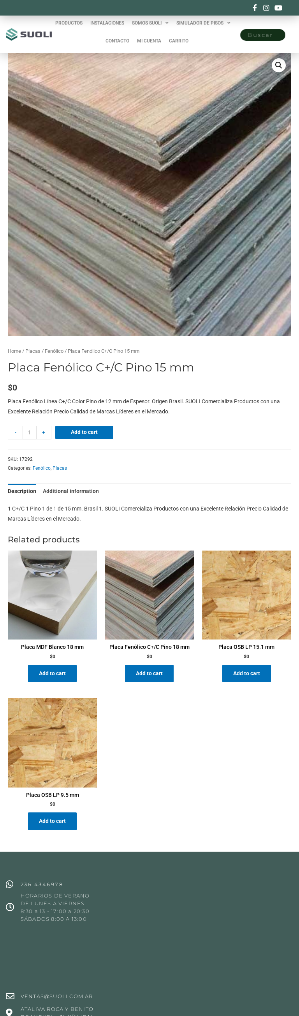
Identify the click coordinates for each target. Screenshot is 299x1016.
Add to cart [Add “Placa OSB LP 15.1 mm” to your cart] (246, 673)
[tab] (22, 491)
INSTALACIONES (107, 17)
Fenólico (54, 351)
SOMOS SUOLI (150, 17)
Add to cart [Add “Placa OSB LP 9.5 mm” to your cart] (52, 821)
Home (14, 351)
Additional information (71, 491)
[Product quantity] (30, 432)
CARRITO (178, 35)
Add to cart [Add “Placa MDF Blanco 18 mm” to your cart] (52, 673)
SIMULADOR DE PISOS (203, 17)
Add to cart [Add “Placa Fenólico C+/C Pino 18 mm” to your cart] (149, 673)
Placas (32, 351)
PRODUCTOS (69, 17)
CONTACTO (117, 35)
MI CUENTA (149, 35)
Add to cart (84, 432)
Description (22, 491)
